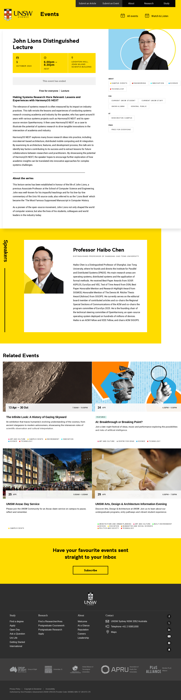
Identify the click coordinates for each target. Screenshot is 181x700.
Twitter (169, 623)
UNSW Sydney (169, 649)
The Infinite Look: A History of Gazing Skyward (36, 417)
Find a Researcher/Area (50, 621)
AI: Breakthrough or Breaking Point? (119, 422)
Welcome (82, 621)
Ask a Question (17, 634)
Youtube (169, 636)
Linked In (169, 629)
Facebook (169, 616)
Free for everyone (121, 130)
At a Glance (84, 625)
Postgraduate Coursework (51, 625)
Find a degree (17, 621)
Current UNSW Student (124, 101)
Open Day (15, 629)
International (16, 646)
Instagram (169, 643)
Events (49, 13)
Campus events (118, 83)
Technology (117, 89)
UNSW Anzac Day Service (22, 504)
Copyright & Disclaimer (33, 689)
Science (173, 83)
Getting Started (17, 642)
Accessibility (50, 689)
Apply (12, 625)
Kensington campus (122, 118)
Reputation (83, 629)
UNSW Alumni (118, 106)
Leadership (83, 638)
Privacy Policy (15, 689)
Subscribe (90, 570)
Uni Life (13, 638)
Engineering (139, 83)
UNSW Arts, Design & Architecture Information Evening (131, 504)
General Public (139, 106)
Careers (82, 634)
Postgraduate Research (50, 629)
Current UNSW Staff (152, 101)
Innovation (157, 83)
